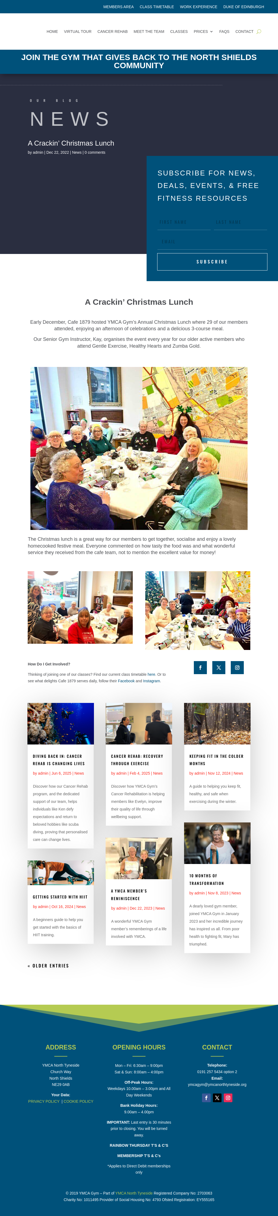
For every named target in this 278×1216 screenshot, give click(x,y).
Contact (244, 31)
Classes (179, 31)
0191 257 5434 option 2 (217, 1072)
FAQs (224, 31)
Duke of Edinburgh (243, 7)
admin (38, 152)
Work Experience (198, 7)
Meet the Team (149, 31)
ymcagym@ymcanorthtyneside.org (217, 1084)
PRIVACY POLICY (43, 1101)
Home (52, 31)
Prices (201, 31)
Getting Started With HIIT (60, 897)
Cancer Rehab (112, 31)
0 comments (95, 152)
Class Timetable (157, 7)
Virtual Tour (77, 31)
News (76, 152)
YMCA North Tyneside (134, 1193)
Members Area (118, 7)
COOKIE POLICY (78, 1101)
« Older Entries (48, 965)
